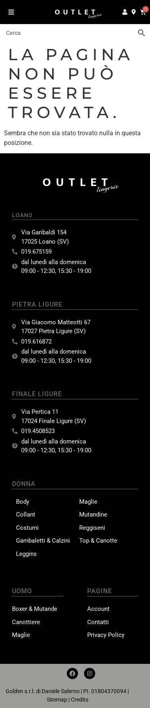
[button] (11, 12)
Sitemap (57, 699)
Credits (79, 699)
